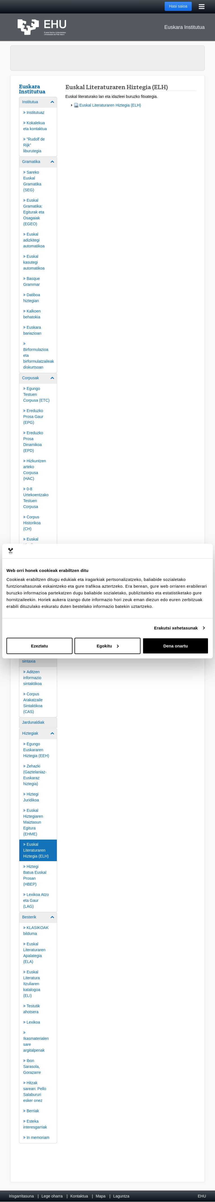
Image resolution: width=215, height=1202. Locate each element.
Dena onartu (175, 645)
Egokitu (108, 645)
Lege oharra (52, 1196)
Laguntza (121, 1196)
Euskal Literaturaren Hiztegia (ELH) (110, 105)
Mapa (101, 1196)
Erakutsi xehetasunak (176, 628)
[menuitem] (38, 126)
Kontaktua (79, 1196)
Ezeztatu (39, 645)
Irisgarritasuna (21, 1196)
